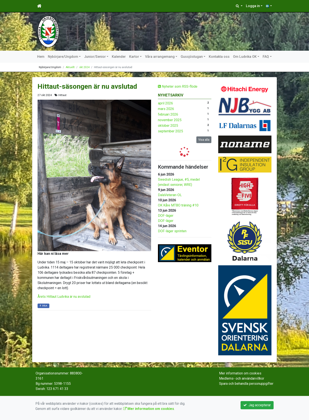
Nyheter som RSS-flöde (177, 86)
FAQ (266, 57)
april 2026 (165, 103)
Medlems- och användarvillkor (241, 378)
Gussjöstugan (192, 57)
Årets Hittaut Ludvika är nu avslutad (64, 297)
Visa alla (203, 139)
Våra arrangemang (160, 57)
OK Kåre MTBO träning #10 (178, 205)
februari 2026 (168, 114)
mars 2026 (166, 109)
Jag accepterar (257, 405)
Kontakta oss (219, 57)
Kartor (134, 57)
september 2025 (170, 131)
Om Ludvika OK (245, 57)
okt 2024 (84, 67)
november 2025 (170, 120)
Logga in (253, 6)
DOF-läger (165, 216)
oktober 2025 (168, 126)
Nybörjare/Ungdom (63, 57)
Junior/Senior (95, 57)
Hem (40, 57)
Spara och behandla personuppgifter (246, 384)
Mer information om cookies (240, 373)
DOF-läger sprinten (172, 231)
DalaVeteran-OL (170, 195)
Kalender (119, 57)
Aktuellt (70, 67)
